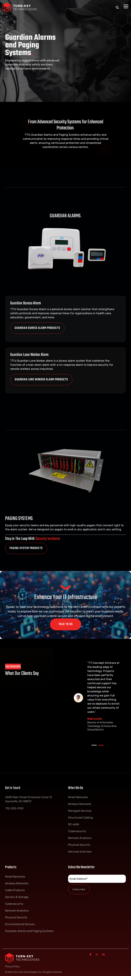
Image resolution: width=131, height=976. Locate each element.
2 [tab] (100, 746)
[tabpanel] (98, 698)
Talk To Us (66, 624)
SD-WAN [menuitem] (73, 824)
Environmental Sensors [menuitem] (20, 924)
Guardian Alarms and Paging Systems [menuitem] (29, 931)
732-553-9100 (14, 808)
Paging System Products (26, 548)
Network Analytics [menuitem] (80, 838)
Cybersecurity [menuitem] (77, 831)
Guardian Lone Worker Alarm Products (41, 372)
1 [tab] (93, 746)
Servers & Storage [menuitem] (16, 897)
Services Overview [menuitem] (80, 851)
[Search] (117, 7)
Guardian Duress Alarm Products (37, 328)
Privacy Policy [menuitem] (12, 966)
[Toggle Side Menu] (125, 6)
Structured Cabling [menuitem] (80, 817)
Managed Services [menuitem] (79, 810)
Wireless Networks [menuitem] (79, 804)
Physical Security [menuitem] (79, 844)
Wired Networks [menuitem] (78, 797)
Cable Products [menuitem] (15, 890)
